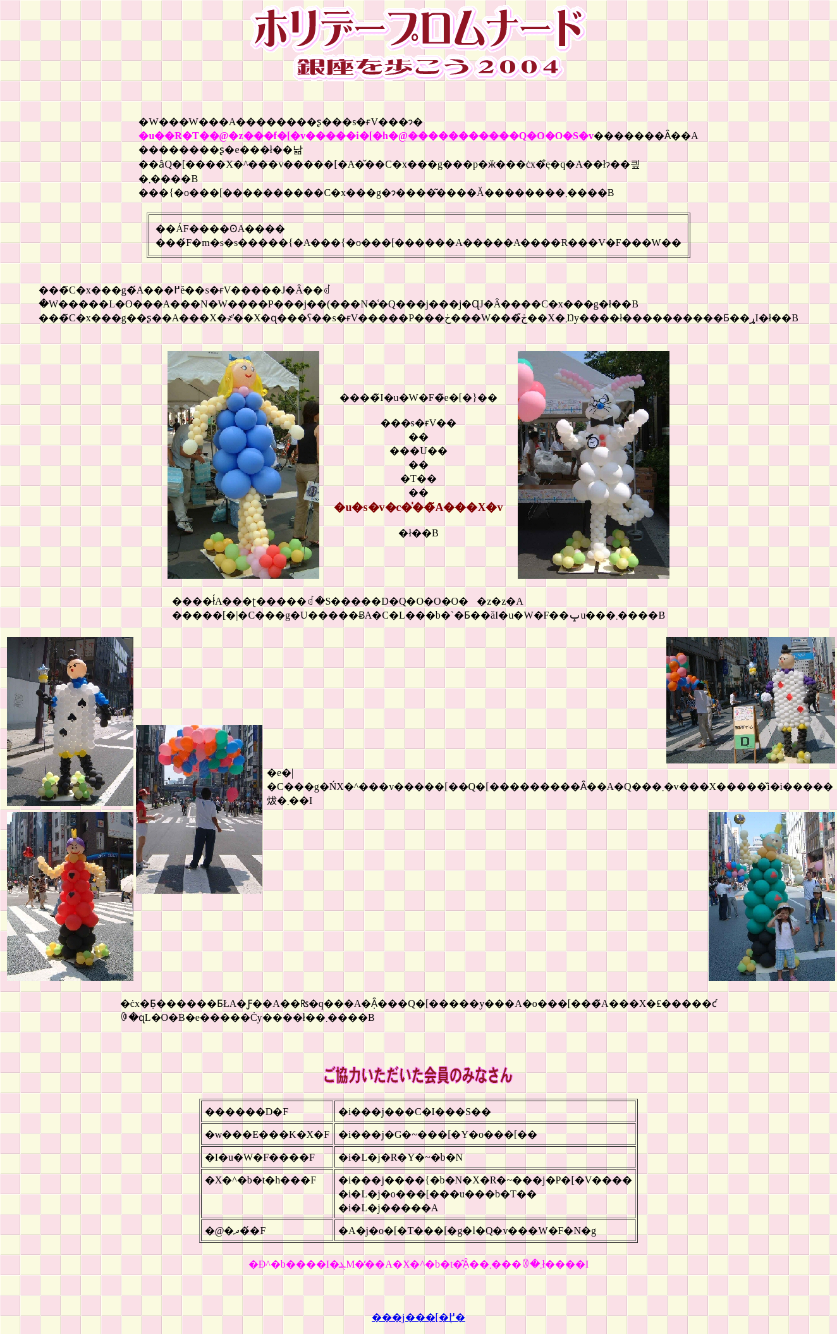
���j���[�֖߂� (418, 1317)
